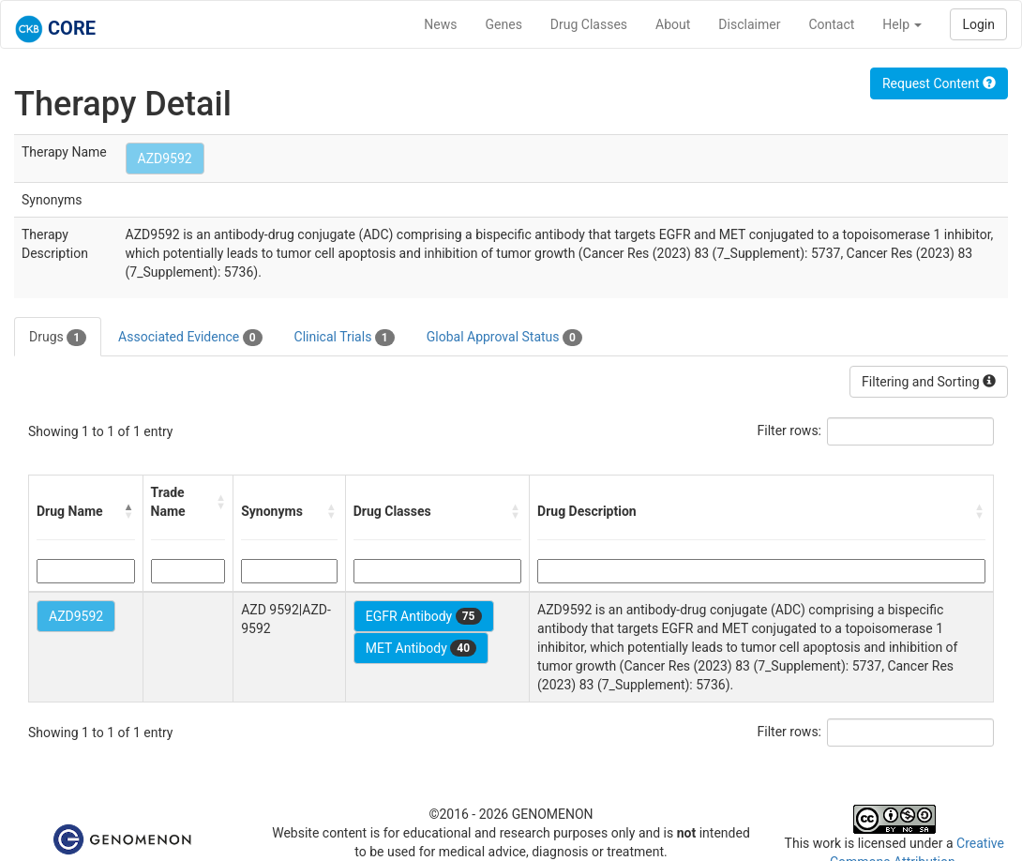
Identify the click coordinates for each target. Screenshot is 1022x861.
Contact (831, 24)
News (440, 24)
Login (978, 24)
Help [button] (902, 24)
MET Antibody (421, 648)
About (672, 24)
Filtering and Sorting (929, 381)
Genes (504, 24)
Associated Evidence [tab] (190, 337)
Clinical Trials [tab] (344, 337)
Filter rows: (790, 430)
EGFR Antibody (424, 616)
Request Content (939, 83)
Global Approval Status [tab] (504, 337)
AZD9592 (165, 158)
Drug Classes (588, 24)
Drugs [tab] (57, 337)
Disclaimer (749, 24)
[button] (129, 511)
